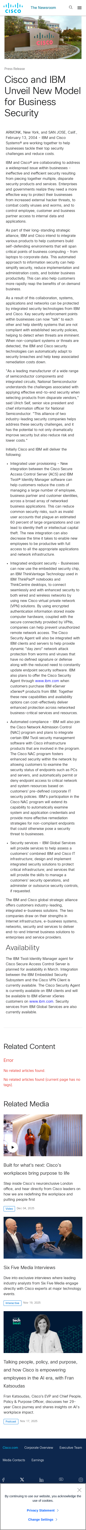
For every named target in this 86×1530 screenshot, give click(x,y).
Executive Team (71, 1448)
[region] (43, 1506)
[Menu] (79, 7)
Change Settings (41, 1519)
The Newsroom (43, 8)
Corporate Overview (38, 1448)
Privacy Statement (41, 1510)
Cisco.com (10, 1448)
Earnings (38, 1460)
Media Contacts (14, 1460)
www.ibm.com (47, 681)
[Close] (79, 1490)
